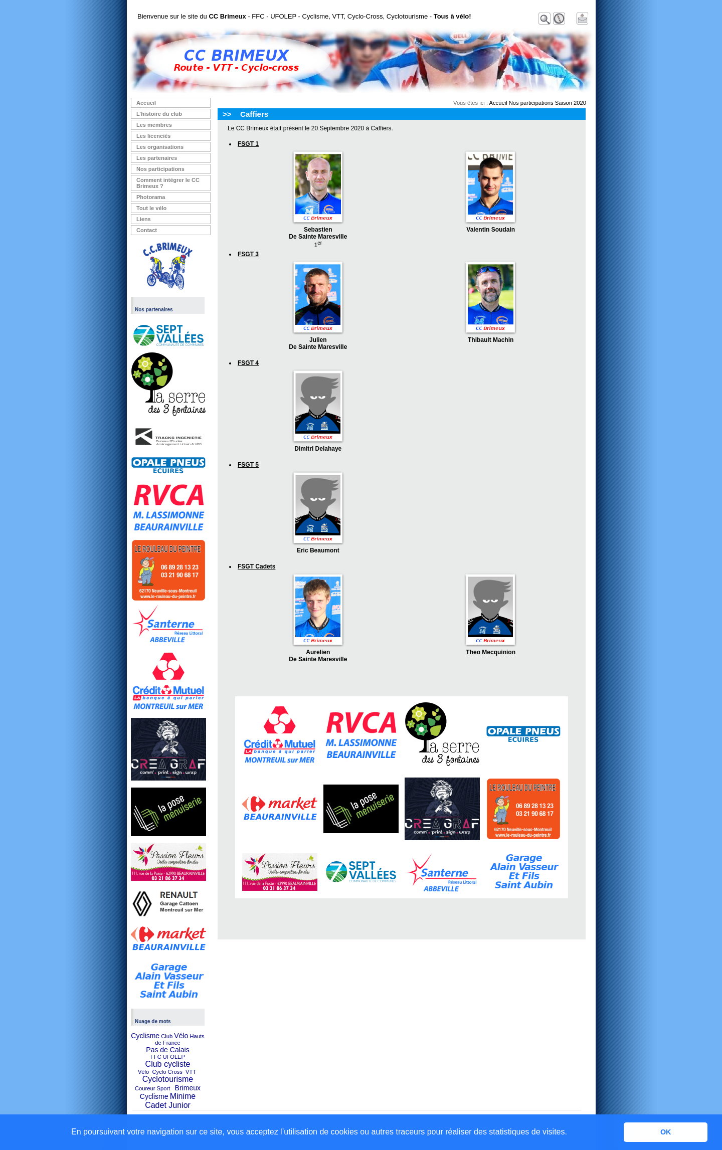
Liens (143, 219)
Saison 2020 (570, 103)
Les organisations (160, 147)
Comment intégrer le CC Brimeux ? (168, 183)
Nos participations (160, 169)
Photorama (150, 197)
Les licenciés (153, 136)
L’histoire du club (159, 114)
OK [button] (665, 1132)
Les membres (154, 125)
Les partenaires (156, 158)
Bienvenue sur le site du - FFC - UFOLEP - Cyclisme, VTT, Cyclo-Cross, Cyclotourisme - (304, 16)
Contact (146, 230)
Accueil (146, 103)
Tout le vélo (151, 208)
